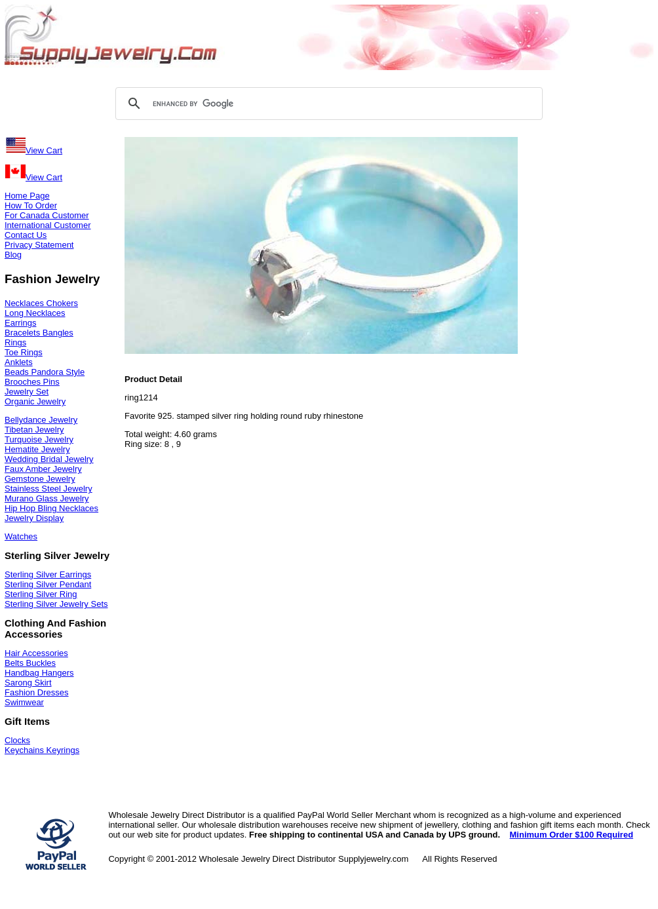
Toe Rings (24, 352)
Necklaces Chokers (41, 303)
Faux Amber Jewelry (43, 469)
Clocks (17, 740)
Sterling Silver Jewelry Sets (56, 604)
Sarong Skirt (28, 682)
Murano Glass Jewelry (47, 498)
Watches (21, 536)
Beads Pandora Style (45, 372)
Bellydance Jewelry (41, 420)
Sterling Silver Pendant (48, 584)
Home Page (27, 196)
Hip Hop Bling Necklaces (51, 508)
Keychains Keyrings (42, 750)
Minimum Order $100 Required (572, 835)
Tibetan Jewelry (34, 430)
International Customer (48, 225)
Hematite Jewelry (37, 449)
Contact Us (26, 235)
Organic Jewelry (35, 401)
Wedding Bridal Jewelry (49, 459)
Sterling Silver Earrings (48, 574)
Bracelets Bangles (39, 333)
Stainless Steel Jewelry (48, 488)
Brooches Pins (32, 382)
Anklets (19, 362)
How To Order (31, 205)
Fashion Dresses (37, 692)
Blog (13, 255)
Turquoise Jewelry (39, 439)
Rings (15, 342)
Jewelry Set (26, 391)
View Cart (33, 150)
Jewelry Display (34, 518)
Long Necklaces (35, 313)
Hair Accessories (36, 653)
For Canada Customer (47, 215)
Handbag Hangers (39, 673)
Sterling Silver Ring (41, 594)
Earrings (20, 323)
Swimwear (24, 702)
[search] (327, 103)
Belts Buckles (30, 663)
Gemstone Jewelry (40, 479)
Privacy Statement (39, 245)
